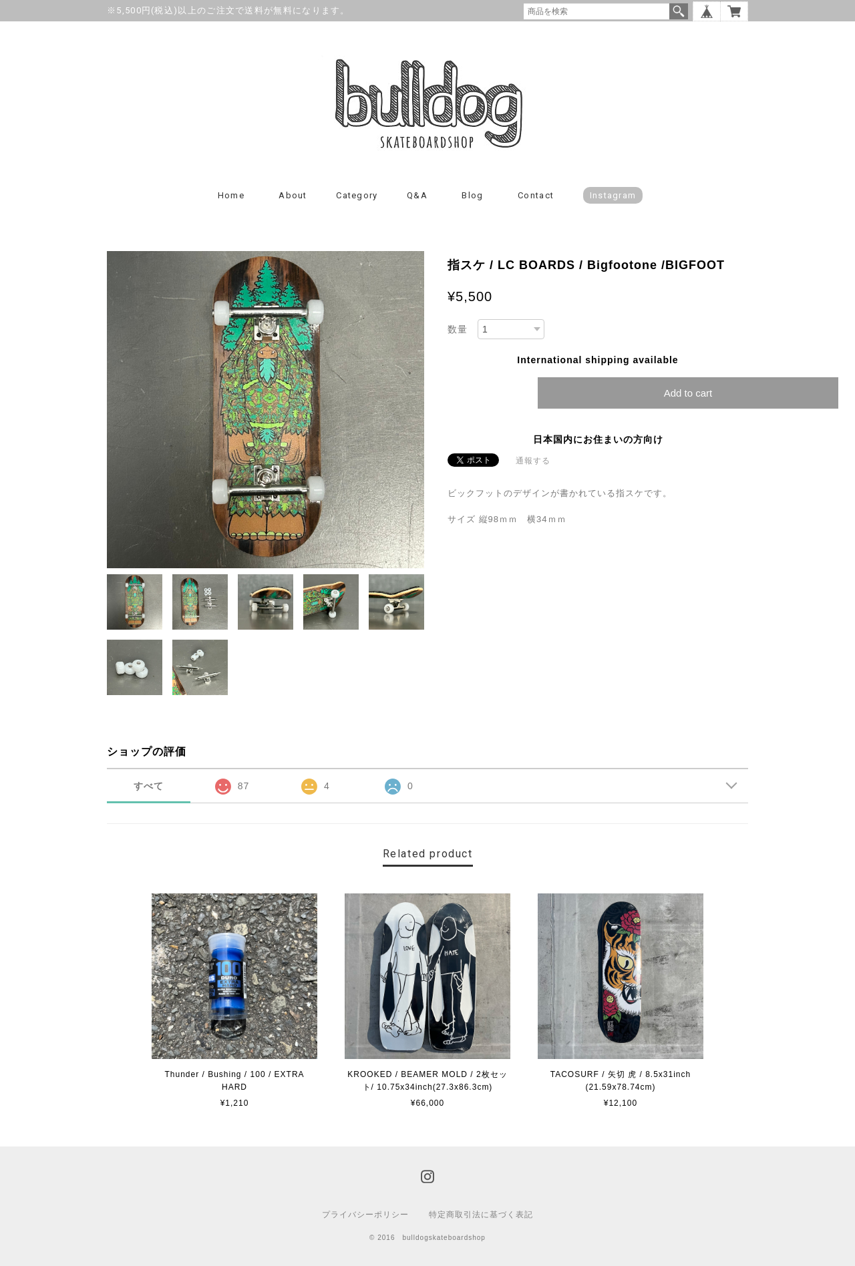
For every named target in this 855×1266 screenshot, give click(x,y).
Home (231, 195)
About (293, 195)
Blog (472, 195)
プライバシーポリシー (365, 1214)
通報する (533, 460)
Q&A (417, 195)
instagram (613, 195)
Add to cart (688, 393)
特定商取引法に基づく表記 (481, 1214)
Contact (536, 195)
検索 (678, 11)
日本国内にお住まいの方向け (598, 439)
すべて (149, 786)
